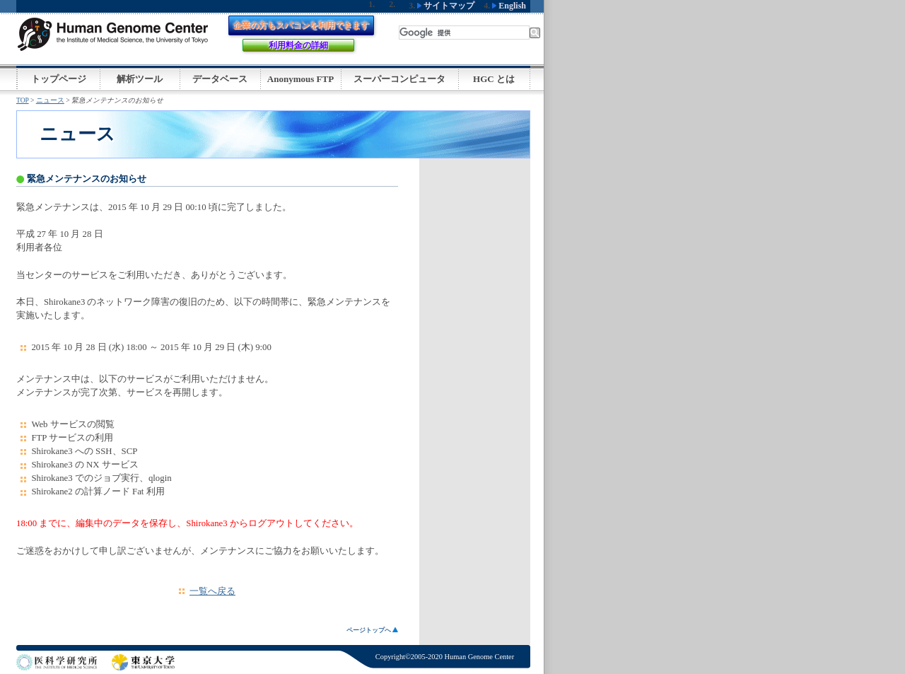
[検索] (464, 32)
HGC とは (494, 79)
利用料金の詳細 (298, 45)
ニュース (50, 100)
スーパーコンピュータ (399, 79)
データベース (219, 79)
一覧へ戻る (212, 591)
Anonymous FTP (300, 79)
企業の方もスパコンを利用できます (301, 25)
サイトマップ (445, 6)
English (509, 6)
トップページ (58, 79)
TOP (22, 100)
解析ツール (140, 79)
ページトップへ (372, 630)
